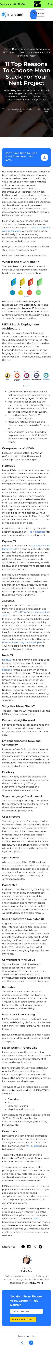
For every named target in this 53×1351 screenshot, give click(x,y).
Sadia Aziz (26, 1271)
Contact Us (38, 13)
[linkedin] (29, 1246)
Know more (36, 1282)
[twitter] (34, 1246)
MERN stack (32, 1146)
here (36, 1218)
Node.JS (6, 659)
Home (6, 49)
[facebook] (23, 1246)
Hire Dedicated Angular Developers (22, 642)
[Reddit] (40, 1246)
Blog (14, 49)
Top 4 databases (37, 531)
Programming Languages (34, 49)
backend (7, 670)
